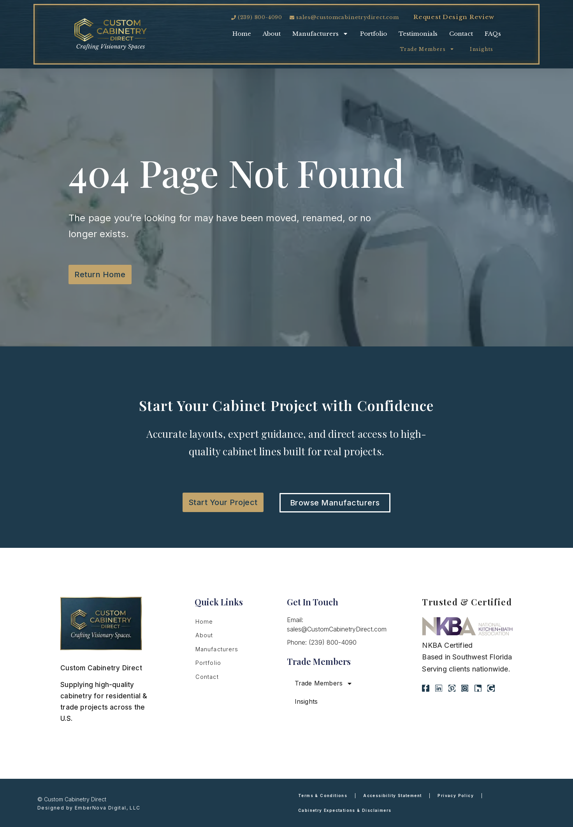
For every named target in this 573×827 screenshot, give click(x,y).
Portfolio (373, 33)
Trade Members (427, 49)
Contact (461, 33)
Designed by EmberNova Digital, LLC (89, 808)
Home (241, 33)
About (272, 33)
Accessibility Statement (392, 795)
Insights (481, 49)
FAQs (493, 33)
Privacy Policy (456, 795)
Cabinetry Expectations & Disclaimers (344, 810)
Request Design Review (453, 17)
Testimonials (418, 33)
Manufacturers (320, 33)
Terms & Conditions (322, 795)
